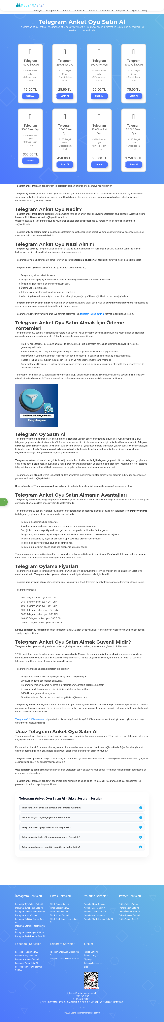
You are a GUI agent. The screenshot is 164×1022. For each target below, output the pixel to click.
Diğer (134, 11)
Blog (144, 11)
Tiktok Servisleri (60, 892)
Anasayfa (37, 11)
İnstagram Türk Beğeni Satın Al (29, 904)
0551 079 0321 (82, 993)
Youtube (77, 11)
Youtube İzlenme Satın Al (95, 908)
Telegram (120, 11)
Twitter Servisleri (130, 892)
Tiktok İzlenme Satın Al (60, 908)
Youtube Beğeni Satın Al (94, 904)
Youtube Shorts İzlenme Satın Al (98, 916)
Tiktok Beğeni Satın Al (59, 904)
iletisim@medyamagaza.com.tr (81, 990)
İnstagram (50, 11)
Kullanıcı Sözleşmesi (93, 960)
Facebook (105, 11)
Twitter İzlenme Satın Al (129, 908)
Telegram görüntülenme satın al (31, 716)
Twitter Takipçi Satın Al (129, 901)
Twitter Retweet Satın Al (129, 912)
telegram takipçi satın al (92, 310)
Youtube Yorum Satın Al (94, 912)
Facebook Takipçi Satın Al (26, 948)
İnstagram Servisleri (28, 892)
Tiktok (65, 11)
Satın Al (30, 96)
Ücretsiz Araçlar (91, 952)
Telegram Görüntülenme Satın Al (64, 955)
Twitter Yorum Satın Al (129, 916)
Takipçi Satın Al (91, 948)
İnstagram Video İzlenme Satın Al (30, 908)
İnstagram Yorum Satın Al (26, 912)
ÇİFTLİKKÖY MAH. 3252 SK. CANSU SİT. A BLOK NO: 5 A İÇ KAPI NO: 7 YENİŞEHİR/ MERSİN (82, 999)
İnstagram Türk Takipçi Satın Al (29, 901)
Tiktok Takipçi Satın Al (59, 901)
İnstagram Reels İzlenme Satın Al (30, 933)
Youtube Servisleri (96, 892)
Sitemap (88, 956)
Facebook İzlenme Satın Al (27, 956)
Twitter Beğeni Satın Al (129, 904)
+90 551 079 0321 (82, 996)
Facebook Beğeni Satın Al (26, 952)
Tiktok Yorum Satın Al (59, 912)
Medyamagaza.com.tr (90, 1009)
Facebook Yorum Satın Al (26, 960)
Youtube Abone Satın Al (94, 901)
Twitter (91, 11)
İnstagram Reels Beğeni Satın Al (29, 929)
